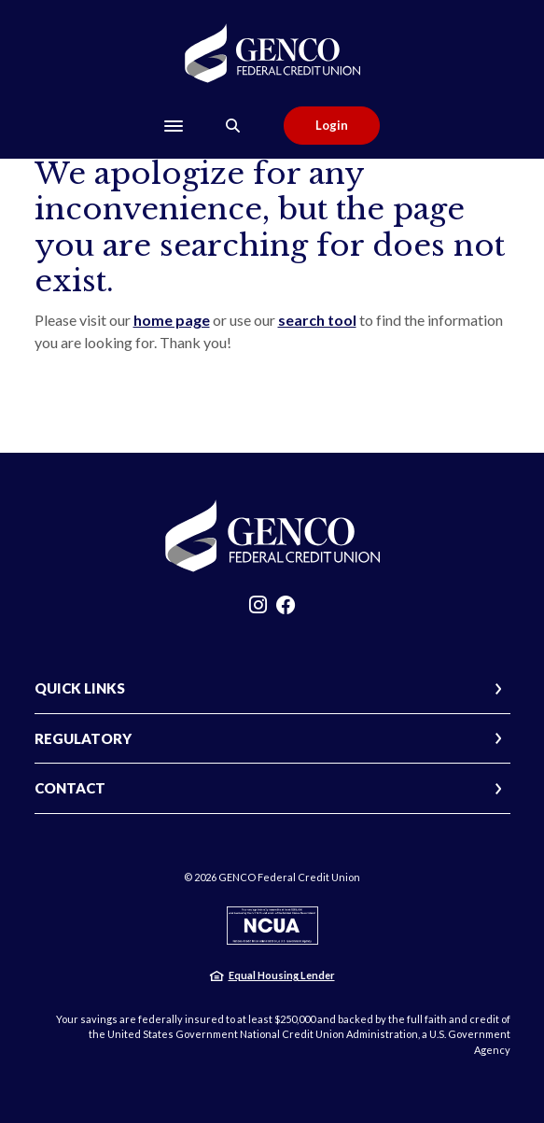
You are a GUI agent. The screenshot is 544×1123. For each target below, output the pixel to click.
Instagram (258, 609)
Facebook (285, 609)
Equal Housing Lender (282, 975)
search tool (317, 320)
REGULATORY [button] (83, 738)
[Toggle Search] (233, 125)
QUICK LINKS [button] (80, 688)
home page (171, 320)
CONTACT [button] (70, 787)
